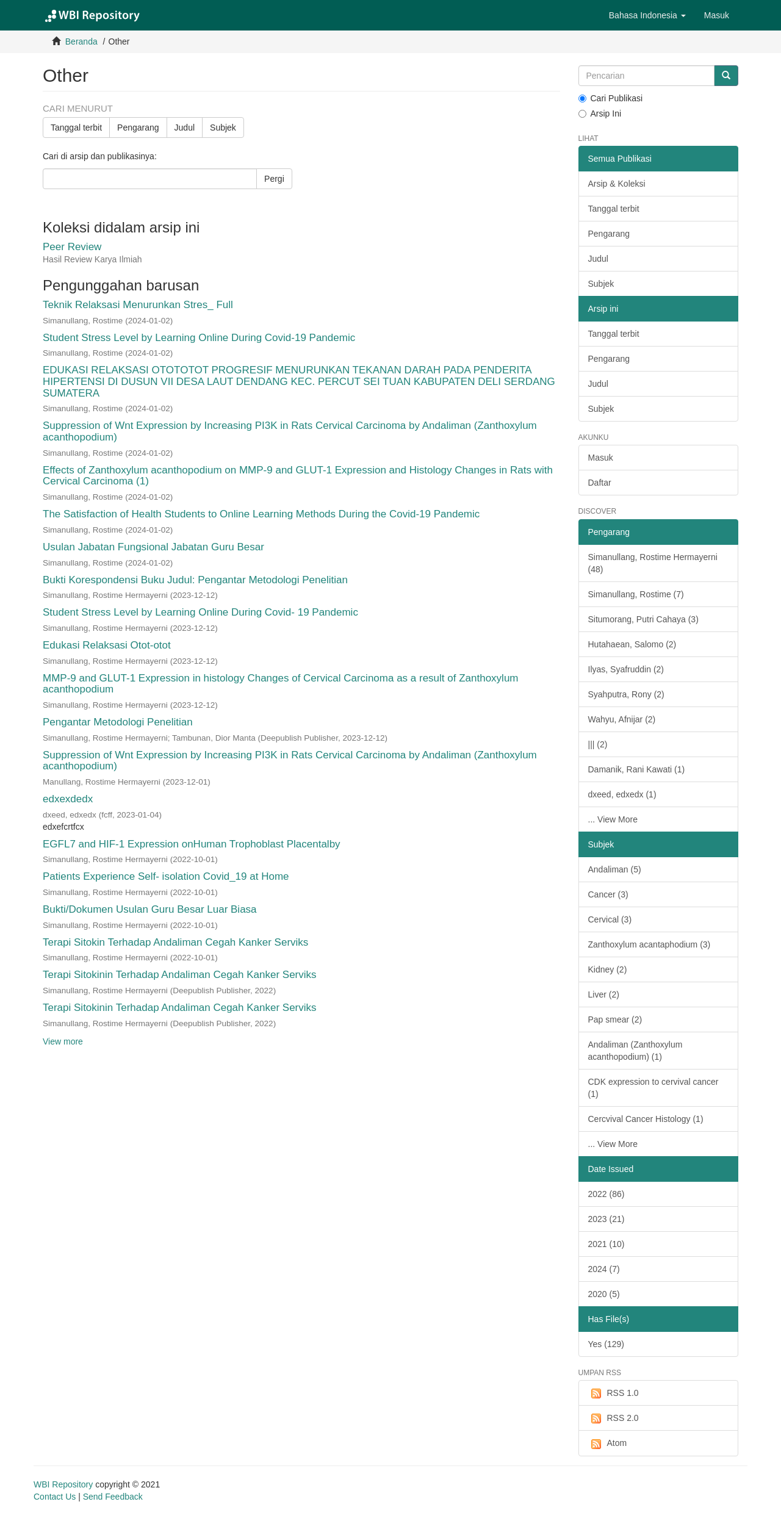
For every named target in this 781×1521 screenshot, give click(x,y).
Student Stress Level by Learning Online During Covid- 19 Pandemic (200, 612)
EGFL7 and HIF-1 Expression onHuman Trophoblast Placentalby (191, 844)
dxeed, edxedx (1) (622, 794)
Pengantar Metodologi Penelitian (118, 722)
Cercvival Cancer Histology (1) (646, 1119)
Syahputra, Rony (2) (626, 694)
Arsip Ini (600, 113)
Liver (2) (603, 994)
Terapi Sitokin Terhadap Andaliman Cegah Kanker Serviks (175, 942)
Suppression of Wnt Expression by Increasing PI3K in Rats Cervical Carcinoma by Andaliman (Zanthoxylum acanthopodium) (290, 431)
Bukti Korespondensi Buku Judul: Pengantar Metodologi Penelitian (195, 580)
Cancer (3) (608, 894)
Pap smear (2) (615, 1019)
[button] (647, 15)
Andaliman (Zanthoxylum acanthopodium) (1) (635, 1051)
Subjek (223, 127)
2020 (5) (604, 1294)
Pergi (274, 179)
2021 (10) (606, 1244)
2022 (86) (606, 1194)
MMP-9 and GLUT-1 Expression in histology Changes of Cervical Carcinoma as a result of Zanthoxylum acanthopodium (281, 684)
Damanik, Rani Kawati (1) (636, 769)
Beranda (81, 41)
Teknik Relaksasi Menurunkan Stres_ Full (138, 305)
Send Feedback (113, 1496)
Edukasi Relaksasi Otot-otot (107, 645)
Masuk (600, 457)
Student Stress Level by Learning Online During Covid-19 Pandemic (199, 337)
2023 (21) (606, 1219)
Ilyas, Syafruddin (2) (626, 669)
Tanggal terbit (76, 127)
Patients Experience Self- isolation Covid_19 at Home (166, 876)
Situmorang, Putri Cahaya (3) (643, 619)
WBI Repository (63, 1484)
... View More (613, 819)
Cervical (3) (610, 919)
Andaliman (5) (614, 869)
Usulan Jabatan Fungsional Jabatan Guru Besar (153, 547)
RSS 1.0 (613, 1393)
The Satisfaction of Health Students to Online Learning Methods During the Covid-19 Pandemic (261, 514)
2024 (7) (604, 1269)
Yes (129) (606, 1344)
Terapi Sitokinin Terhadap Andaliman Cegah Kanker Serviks (180, 974)
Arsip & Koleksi (617, 184)
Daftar (599, 482)
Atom (607, 1443)
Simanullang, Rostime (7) (636, 594)
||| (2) (598, 744)
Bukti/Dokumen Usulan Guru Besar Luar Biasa (150, 909)
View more (63, 1041)
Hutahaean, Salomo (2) (632, 644)
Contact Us (55, 1496)
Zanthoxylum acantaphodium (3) (649, 944)
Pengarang (138, 127)
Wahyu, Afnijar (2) (622, 719)
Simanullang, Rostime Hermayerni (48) (653, 563)
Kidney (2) (607, 969)
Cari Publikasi (610, 98)
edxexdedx (68, 799)
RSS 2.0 (613, 1418)
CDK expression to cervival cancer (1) (653, 1088)
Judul (185, 127)
